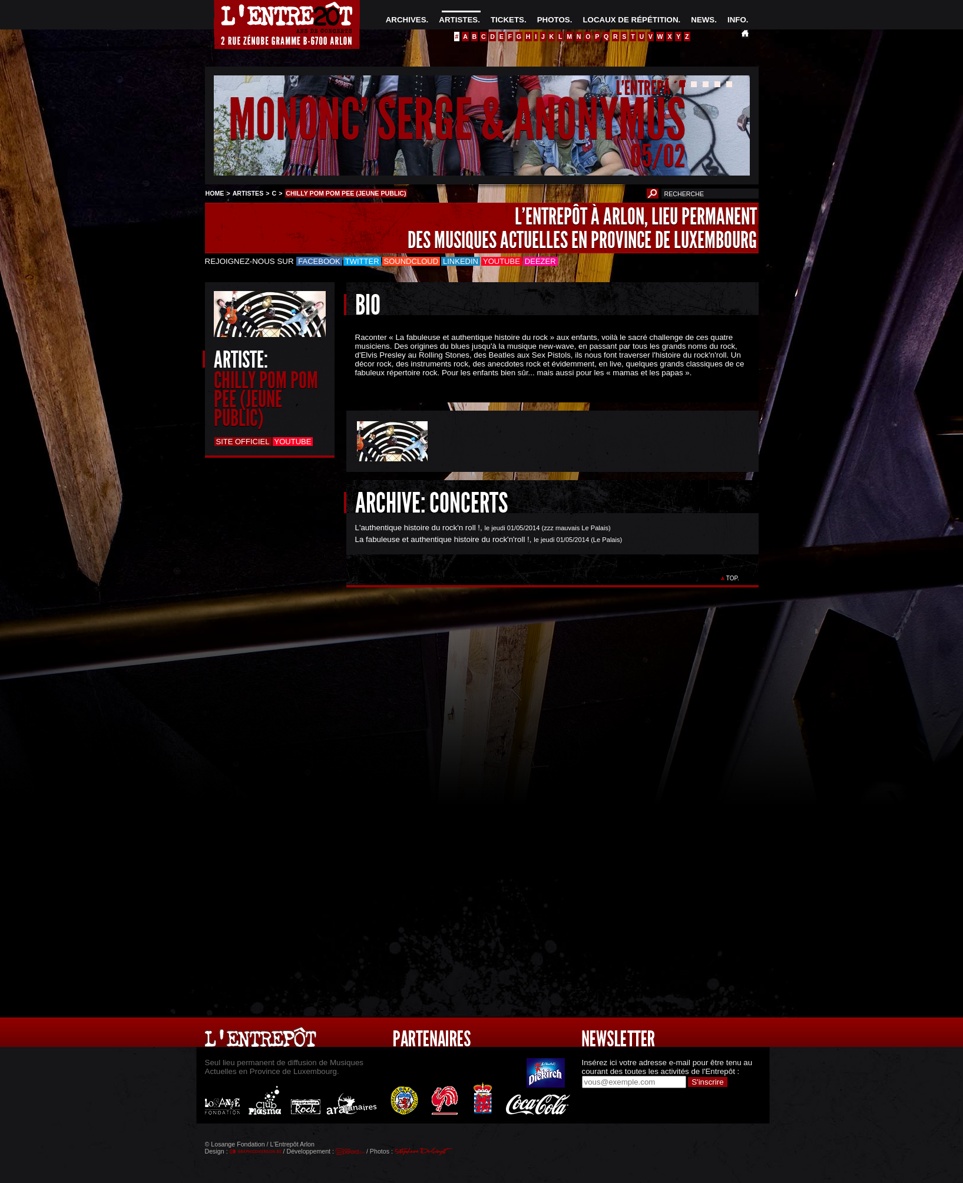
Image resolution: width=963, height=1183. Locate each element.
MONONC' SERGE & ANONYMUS (457, 120)
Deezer (540, 261)
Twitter (362, 261)
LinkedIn (460, 261)
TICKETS (507, 19)
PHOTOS (553, 19)
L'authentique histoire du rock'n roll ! (418, 527)
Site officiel (243, 441)
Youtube (501, 261)
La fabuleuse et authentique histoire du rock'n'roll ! (442, 539)
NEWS (702, 19)
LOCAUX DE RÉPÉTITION (630, 19)
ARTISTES (458, 19)
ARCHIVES (406, 19)
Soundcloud (411, 261)
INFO (736, 19)
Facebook (319, 261)
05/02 (658, 155)
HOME (215, 193)
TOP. (732, 578)
